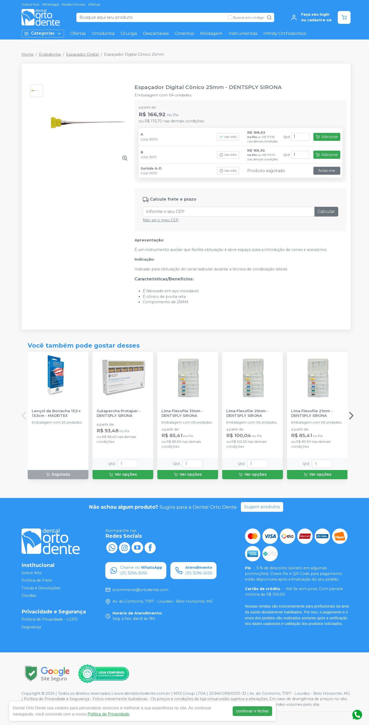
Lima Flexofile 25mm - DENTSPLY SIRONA (247, 413)
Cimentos (184, 33)
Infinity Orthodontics (284, 33)
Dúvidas (29, 595)
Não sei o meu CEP (161, 220)
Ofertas (94, 4)
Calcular (326, 211)
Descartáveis (156, 33)
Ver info (228, 137)
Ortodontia (103, 33)
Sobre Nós (30, 4)
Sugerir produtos (262, 506)
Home (28, 54)
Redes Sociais (73, 4)
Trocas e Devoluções (41, 588)
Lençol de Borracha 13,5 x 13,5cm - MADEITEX (56, 413)
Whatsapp (50, 4)
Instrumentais (243, 33)
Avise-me (326, 170)
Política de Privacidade (108, 714)
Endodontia (50, 54)
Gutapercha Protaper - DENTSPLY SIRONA (118, 413)
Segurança (31, 627)
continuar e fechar (252, 711)
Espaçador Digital (82, 54)
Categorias (43, 33)
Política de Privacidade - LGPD (50, 619)
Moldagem (211, 33)
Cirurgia (129, 33)
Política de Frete (37, 580)
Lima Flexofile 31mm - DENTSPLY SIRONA (182, 413)
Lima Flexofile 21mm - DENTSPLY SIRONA (312, 413)
